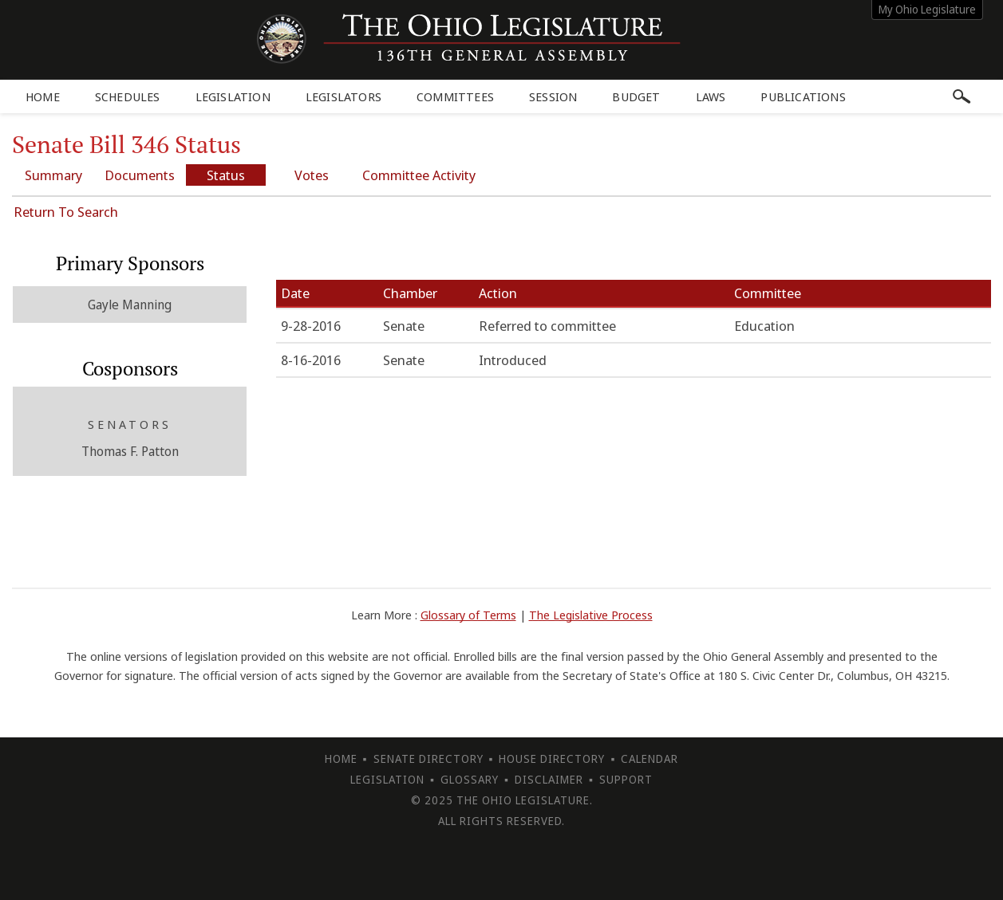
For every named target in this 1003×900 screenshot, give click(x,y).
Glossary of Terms (468, 615)
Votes (311, 175)
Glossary (469, 779)
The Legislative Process (591, 615)
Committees (455, 96)
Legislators (343, 96)
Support (626, 779)
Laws (711, 96)
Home (43, 96)
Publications (802, 96)
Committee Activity (419, 175)
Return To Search (66, 211)
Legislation (232, 96)
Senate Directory (428, 758)
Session (553, 96)
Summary (53, 175)
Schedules (127, 96)
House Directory (552, 758)
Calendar (649, 758)
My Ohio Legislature (927, 9)
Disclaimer (549, 779)
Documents (140, 175)
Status (226, 175)
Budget (636, 96)
